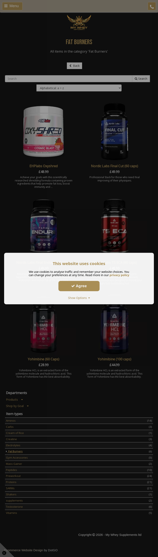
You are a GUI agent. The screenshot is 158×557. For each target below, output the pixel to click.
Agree (79, 285)
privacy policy (119, 275)
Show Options (79, 298)
